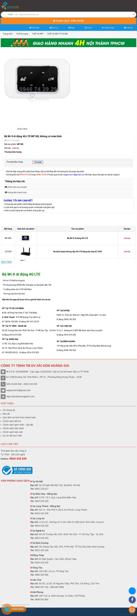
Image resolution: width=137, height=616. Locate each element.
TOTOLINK (38, 162)
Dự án (88, 28)
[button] (132, 609)
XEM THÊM (6, 262)
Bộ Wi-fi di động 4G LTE (77, 238)
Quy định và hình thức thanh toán (19, 417)
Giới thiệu (34, 28)
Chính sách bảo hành (13, 428)
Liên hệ (128, 28)
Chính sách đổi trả (12, 421)
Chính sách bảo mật (13, 432)
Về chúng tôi (9, 410)
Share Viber (22, 129)
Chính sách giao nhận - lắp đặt (18, 425)
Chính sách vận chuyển (17, 187)
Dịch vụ (53, 28)
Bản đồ (6, 414)
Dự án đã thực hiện (12, 435)
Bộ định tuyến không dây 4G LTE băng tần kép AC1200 (77, 251)
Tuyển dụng (108, 28)
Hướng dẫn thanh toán (17, 192)
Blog (71, 28)
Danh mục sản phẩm (68, 21)
